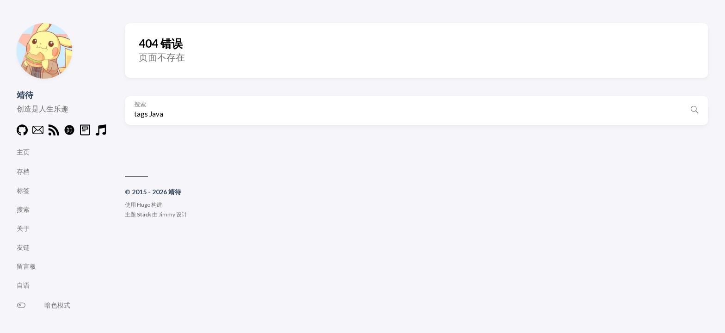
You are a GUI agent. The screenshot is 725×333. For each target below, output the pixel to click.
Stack (144, 214)
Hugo (143, 204)
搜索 (140, 104)
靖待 (25, 95)
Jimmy (167, 214)
